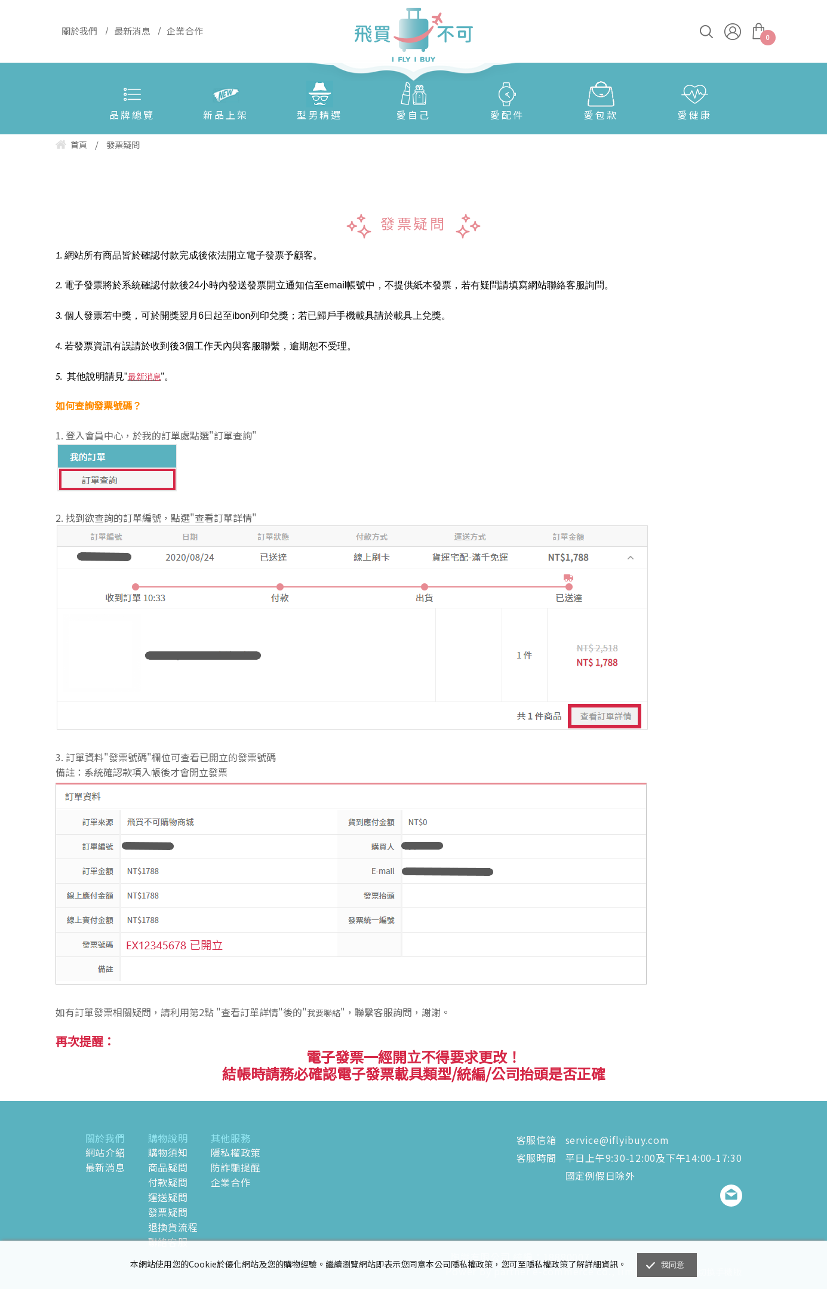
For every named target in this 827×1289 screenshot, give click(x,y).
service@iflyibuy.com (617, 1140)
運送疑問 (168, 1197)
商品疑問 (168, 1167)
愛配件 (507, 114)
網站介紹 (105, 1152)
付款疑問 (168, 1182)
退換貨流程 (173, 1227)
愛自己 (413, 114)
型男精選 (319, 114)
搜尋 (706, 31)
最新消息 (105, 1167)
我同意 (673, 1264)
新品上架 (225, 114)
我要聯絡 (323, 1013)
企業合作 (231, 1182)
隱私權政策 (236, 1152)
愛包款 (601, 114)
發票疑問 (168, 1212)
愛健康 (695, 114)
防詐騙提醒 (236, 1167)
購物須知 (168, 1152)
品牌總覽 (132, 114)
